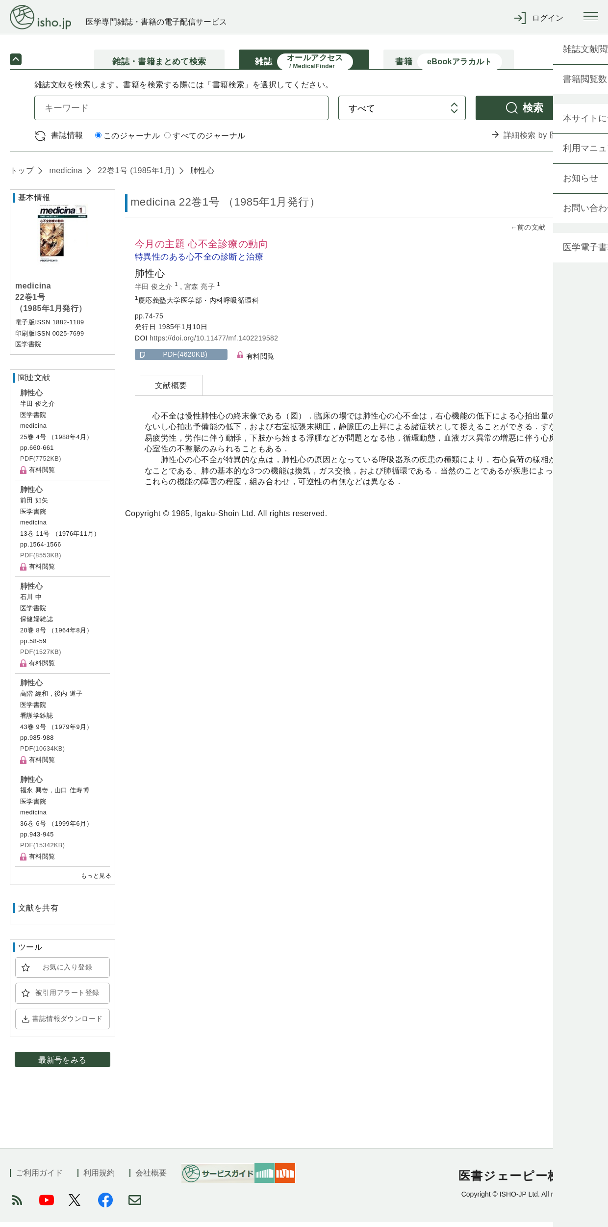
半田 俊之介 (155, 291)
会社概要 (151, 1178)
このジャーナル (127, 140)
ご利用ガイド (39, 1178)
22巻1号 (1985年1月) (135, 175)
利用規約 (99, 1178)
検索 (533, 112)
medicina (64, 175)
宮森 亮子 (200, 291)
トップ (22, 175)
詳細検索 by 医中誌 (539, 140)
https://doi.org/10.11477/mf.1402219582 (214, 342)
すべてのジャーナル (204, 140)
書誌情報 (67, 139)
